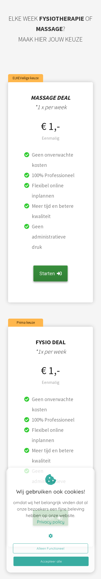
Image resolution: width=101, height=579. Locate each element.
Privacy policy (50, 522)
